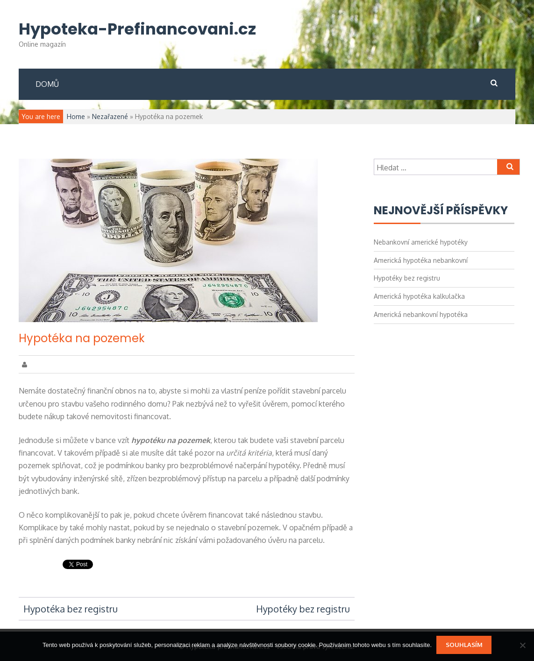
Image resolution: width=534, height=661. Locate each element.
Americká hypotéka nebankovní (421, 260)
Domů (47, 84)
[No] (522, 645)
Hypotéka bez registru (70, 609)
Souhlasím (464, 644)
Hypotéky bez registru (303, 609)
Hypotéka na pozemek (82, 338)
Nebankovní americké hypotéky (421, 242)
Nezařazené (110, 116)
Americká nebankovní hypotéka (421, 314)
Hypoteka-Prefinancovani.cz (137, 29)
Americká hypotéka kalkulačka (419, 296)
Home (76, 116)
